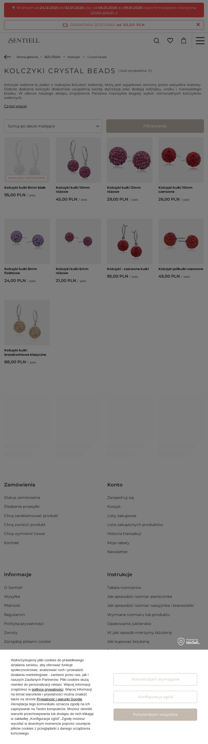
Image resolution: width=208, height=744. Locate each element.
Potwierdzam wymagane (155, 679)
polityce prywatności (47, 689)
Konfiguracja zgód (155, 696)
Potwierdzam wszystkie (155, 714)
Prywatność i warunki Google (59, 699)
